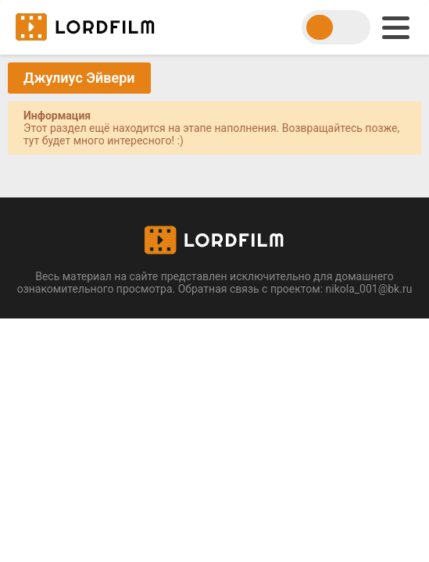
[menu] (395, 27)
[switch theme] (336, 27)
